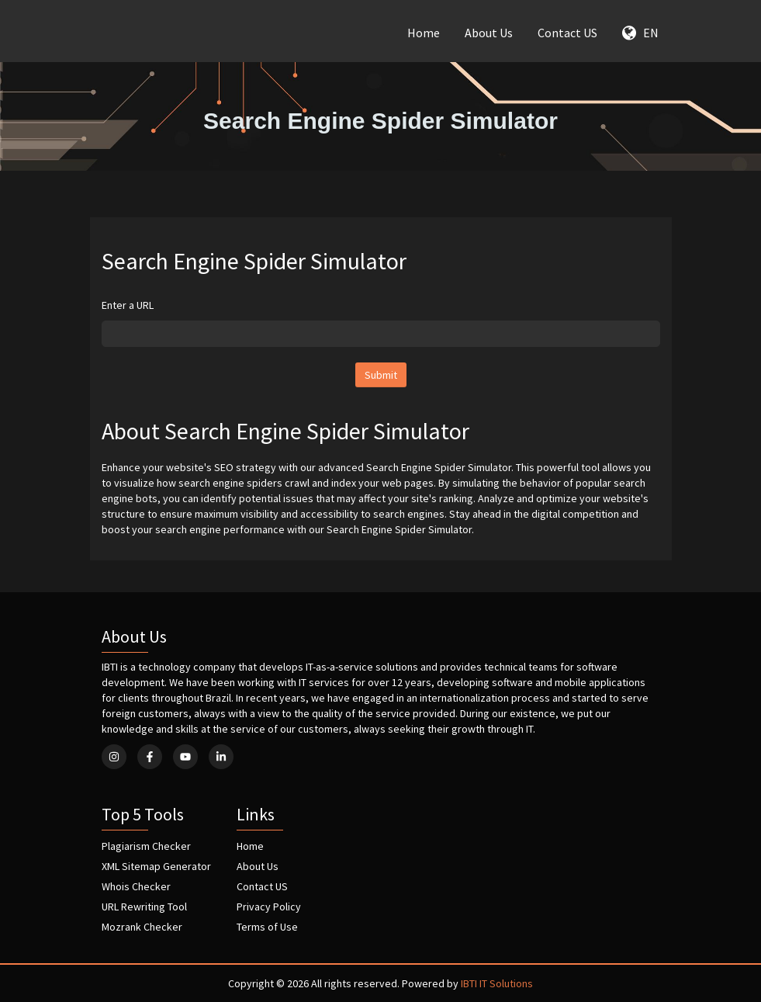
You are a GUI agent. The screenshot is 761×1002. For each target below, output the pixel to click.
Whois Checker (136, 886)
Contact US (567, 32)
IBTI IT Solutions (497, 983)
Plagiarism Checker (146, 846)
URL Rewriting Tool (144, 907)
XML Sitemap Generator (156, 866)
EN (640, 32)
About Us (489, 32)
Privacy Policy (269, 907)
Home (423, 32)
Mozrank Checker (142, 927)
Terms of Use (267, 927)
